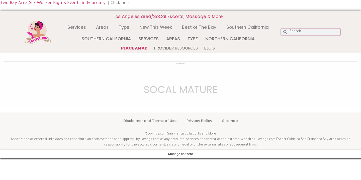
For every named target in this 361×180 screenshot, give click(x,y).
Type (124, 27)
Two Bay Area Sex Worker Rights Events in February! (53, 3)
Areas (102, 27)
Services (76, 27)
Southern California (247, 27)
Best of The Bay (199, 27)
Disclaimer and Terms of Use (149, 120)
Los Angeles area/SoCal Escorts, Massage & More (168, 17)
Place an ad (134, 48)
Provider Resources (176, 48)
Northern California (230, 39)
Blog (209, 48)
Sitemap (230, 120)
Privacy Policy (199, 120)
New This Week (155, 27)
